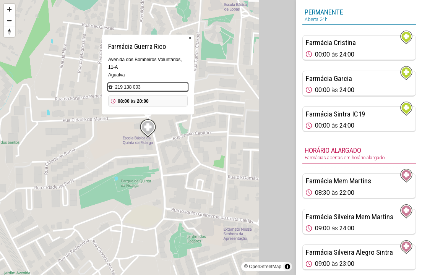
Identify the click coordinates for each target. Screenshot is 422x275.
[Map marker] (148, 128)
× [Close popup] (190, 38)
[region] (148, 137)
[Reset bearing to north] (9, 31)
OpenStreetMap (265, 266)
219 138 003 (128, 87)
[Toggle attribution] (287, 266)
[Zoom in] (9, 9)
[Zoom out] (9, 20)
